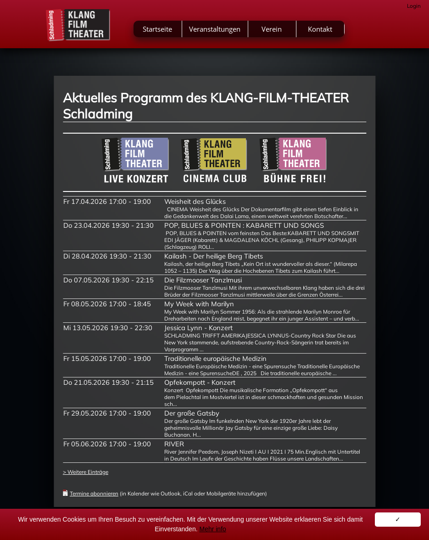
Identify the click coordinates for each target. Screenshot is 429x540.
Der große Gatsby (191, 413)
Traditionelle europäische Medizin (215, 358)
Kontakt (320, 29)
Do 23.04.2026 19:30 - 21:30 (108, 225)
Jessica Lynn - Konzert (198, 327)
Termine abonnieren (94, 493)
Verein (272, 29)
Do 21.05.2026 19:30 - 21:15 (108, 382)
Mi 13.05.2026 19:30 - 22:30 (107, 327)
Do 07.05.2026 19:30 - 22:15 (108, 280)
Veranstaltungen (214, 29)
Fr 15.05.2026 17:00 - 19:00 (107, 358)
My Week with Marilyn (199, 303)
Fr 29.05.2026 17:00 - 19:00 (107, 413)
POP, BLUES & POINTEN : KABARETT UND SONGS (244, 225)
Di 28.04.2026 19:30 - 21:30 (107, 256)
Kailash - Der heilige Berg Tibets (213, 256)
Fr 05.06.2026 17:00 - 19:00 (107, 443)
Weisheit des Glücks (195, 201)
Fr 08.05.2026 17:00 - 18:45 (107, 303)
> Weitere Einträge (85, 471)
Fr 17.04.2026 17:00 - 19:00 (107, 201)
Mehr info (212, 529)
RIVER (174, 443)
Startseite (157, 29)
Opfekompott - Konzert (199, 382)
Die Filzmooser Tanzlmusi (203, 280)
